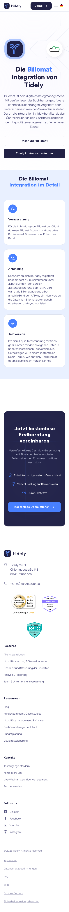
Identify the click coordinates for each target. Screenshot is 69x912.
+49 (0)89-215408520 (25, 584)
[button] (62, 6)
